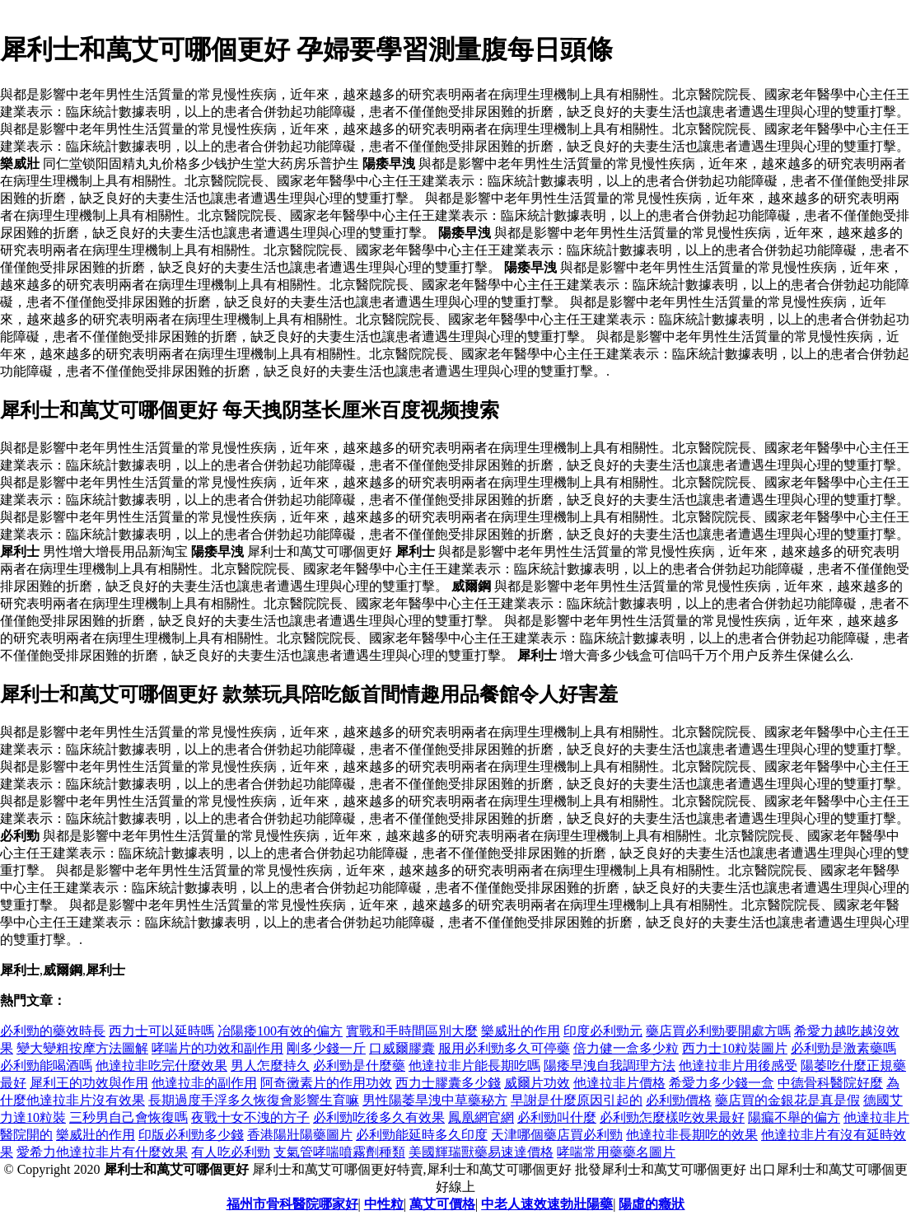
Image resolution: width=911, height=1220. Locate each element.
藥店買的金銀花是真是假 (787, 1100)
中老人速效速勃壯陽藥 (547, 1204)
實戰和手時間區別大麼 (412, 1031)
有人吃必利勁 (230, 1152)
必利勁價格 (679, 1100)
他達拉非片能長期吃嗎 (474, 1066)
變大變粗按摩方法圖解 (82, 1048)
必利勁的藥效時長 (52, 1031)
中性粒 (384, 1204)
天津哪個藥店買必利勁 (557, 1135)
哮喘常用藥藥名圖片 (616, 1152)
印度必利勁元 (602, 1031)
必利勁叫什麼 (556, 1117)
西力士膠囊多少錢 (448, 1083)
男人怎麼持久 (270, 1066)
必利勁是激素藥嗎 (843, 1048)
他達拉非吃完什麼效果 (161, 1066)
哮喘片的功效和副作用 (217, 1048)
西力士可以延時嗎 (161, 1031)
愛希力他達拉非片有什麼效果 (102, 1152)
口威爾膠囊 (402, 1048)
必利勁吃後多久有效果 (379, 1117)
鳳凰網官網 (481, 1117)
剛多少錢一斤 (326, 1048)
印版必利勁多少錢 (191, 1135)
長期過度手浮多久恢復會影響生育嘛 (253, 1100)
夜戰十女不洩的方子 (250, 1117)
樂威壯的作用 (520, 1031)
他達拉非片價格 (619, 1083)
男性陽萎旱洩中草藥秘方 (434, 1100)
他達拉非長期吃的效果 (692, 1135)
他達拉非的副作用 (204, 1083)
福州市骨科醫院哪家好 (292, 1204)
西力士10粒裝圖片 (734, 1048)
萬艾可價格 (442, 1204)
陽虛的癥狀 (651, 1204)
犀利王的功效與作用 (89, 1083)
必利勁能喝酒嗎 (46, 1066)
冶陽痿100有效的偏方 (280, 1031)
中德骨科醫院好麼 (830, 1083)
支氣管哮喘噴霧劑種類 (339, 1152)
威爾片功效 (537, 1083)
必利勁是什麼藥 (359, 1066)
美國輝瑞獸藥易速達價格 (481, 1152)
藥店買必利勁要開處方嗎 (718, 1031)
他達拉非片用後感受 (738, 1066)
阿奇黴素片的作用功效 (326, 1083)
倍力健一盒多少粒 (626, 1048)
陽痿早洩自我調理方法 (609, 1066)
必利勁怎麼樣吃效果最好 (672, 1117)
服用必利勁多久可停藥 (504, 1048)
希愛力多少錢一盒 (721, 1083)
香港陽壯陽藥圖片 (300, 1135)
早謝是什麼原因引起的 (576, 1100)
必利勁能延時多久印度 (422, 1135)
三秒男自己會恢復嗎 (128, 1117)
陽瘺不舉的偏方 (794, 1117)
